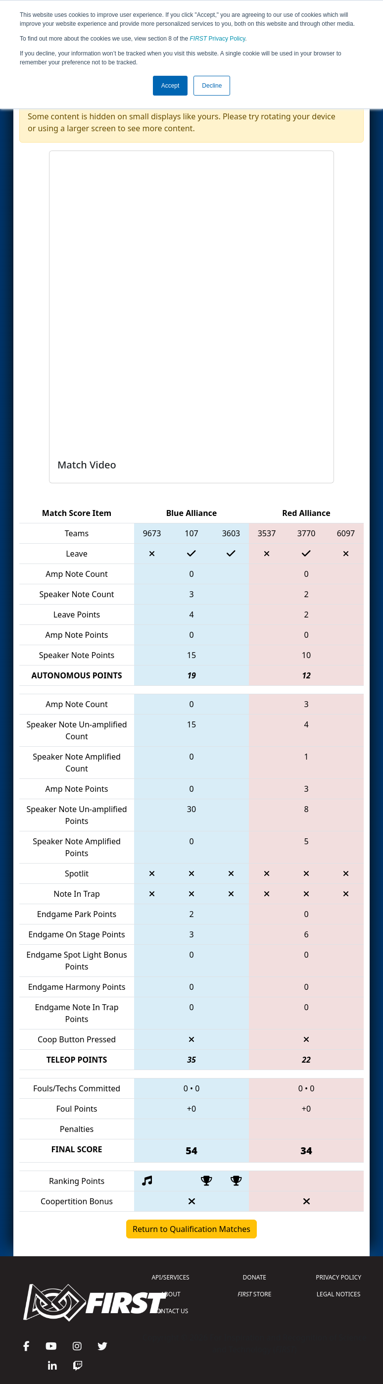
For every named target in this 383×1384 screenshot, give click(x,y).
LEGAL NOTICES (339, 1294)
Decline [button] (212, 85)
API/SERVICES (170, 1277)
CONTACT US (171, 1311)
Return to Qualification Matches (191, 1229)
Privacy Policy (217, 38)
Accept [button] (170, 85)
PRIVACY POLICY (338, 1277)
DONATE (254, 1277)
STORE (254, 1294)
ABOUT (170, 1294)
